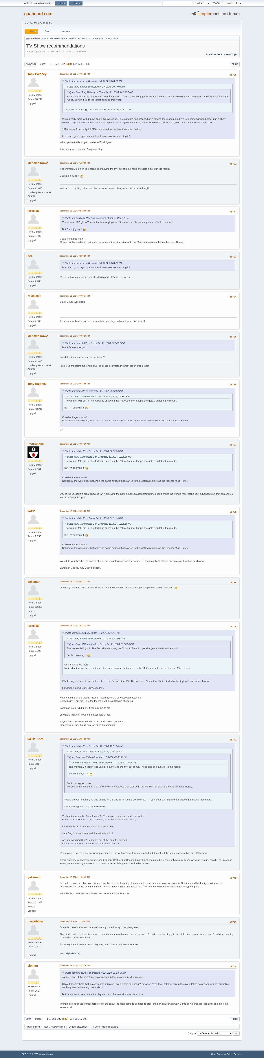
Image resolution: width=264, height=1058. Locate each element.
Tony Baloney (37, 74)
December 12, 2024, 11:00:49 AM (75, 877)
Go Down (30, 64)
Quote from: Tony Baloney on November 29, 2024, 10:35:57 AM (101, 92)
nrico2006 (34, 296)
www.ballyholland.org (70, 953)
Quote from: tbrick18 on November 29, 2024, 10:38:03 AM (96, 86)
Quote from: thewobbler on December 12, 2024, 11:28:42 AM (95, 973)
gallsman (33, 581)
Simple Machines (46, 1054)
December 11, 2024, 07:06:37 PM (75, 296)
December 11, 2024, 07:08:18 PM (75, 336)
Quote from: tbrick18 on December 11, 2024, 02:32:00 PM (94, 391)
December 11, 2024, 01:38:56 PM (75, 163)
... (54, 64)
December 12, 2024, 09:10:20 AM (75, 511)
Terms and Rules (224, 1054)
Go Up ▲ (238, 1054)
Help (213, 1054)
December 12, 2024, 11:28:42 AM (75, 921)
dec (30, 256)
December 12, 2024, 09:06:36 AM (75, 444)
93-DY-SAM (35, 738)
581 (58, 64)
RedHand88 (35, 444)
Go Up (28, 1019)
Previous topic (214, 54)
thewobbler (35, 921)
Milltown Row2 (37, 163)
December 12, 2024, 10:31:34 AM (75, 626)
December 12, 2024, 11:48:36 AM (75, 965)
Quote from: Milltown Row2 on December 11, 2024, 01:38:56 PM (97, 218)
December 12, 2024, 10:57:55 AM (75, 739)
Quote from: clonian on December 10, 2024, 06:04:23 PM (93, 81)
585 (80, 64)
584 (75, 64)
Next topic (231, 54)
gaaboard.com (38, 13)
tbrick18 (33, 210)
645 (88, 64)
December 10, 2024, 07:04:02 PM (75, 74)
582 (63, 64)
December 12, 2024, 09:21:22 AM (75, 582)
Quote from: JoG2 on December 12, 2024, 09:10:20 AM (92, 633)
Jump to (192, 1033)
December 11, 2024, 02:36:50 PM (75, 256)
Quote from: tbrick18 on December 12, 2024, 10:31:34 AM (93, 746)
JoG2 (31, 511)
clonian (32, 965)
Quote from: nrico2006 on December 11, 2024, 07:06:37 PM (95, 343)
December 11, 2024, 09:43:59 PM (75, 384)
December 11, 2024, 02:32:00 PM (75, 211)
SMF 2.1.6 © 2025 (30, 1054)
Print (235, 64)
